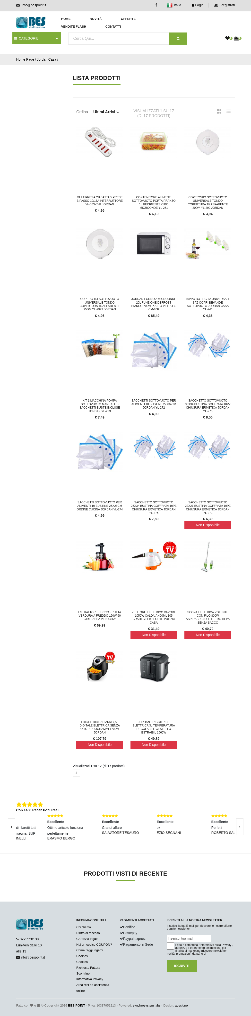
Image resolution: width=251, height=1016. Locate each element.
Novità (96, 19)
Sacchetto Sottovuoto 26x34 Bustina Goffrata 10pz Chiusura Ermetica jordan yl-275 (154, 508)
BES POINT (76, 1005)
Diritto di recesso (88, 933)
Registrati (224, 5)
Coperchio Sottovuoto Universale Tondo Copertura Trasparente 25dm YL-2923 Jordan (100, 304)
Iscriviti (181, 966)
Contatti (113, 26)
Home (66, 19)
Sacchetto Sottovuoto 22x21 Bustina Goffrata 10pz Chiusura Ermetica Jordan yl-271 (208, 508)
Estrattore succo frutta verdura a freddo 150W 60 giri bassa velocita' (99, 616)
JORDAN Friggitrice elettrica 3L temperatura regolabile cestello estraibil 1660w (154, 727)
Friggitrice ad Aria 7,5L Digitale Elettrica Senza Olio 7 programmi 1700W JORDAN (99, 727)
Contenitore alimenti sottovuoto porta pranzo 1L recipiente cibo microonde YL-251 (154, 203)
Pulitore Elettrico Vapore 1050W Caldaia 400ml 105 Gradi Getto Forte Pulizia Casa (153, 617)
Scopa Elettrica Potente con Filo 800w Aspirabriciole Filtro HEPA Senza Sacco (208, 617)
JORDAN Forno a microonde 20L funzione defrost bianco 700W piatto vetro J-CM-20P (153, 304)
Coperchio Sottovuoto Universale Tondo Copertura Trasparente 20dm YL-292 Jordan (208, 203)
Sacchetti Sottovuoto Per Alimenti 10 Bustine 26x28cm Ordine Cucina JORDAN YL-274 (100, 506)
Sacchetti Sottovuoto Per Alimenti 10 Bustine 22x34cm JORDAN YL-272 (153, 404)
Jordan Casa (46, 59)
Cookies (82, 956)
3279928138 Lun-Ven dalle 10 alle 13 (29, 945)
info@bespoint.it (34, 5)
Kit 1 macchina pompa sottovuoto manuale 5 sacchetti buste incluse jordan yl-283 (99, 406)
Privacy (226, 945)
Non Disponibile (208, 525)
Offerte (128, 19)
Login (197, 5)
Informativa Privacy (89, 979)
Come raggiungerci (89, 950)
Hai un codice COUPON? (94, 944)
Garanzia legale (87, 939)
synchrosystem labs (147, 1005)
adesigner (182, 1005)
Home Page (25, 59)
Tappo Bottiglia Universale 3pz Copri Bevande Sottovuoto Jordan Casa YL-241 (207, 304)
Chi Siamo (83, 927)
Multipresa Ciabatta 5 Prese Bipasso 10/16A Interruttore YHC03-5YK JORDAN (100, 201)
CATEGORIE (26, 38)
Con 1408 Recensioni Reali (38, 810)
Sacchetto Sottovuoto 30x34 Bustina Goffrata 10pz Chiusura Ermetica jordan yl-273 (208, 406)
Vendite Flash (73, 26)
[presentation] (239, 826)
